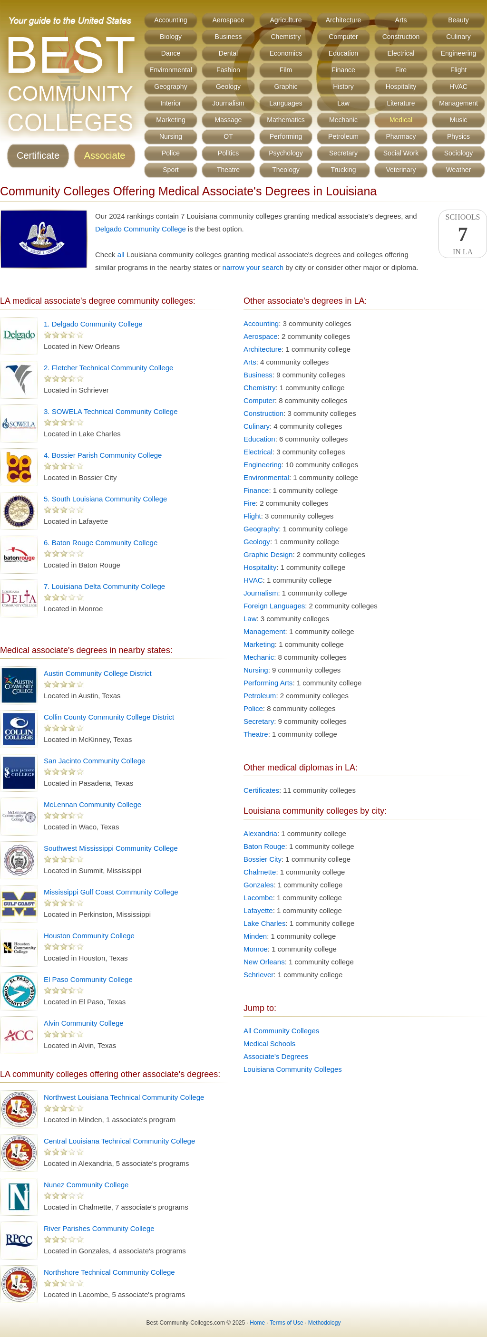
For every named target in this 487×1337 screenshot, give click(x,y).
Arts (401, 20)
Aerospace (228, 20)
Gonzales (258, 885)
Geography (170, 86)
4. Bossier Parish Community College (103, 455)
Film (286, 70)
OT (228, 136)
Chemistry (286, 36)
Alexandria (260, 833)
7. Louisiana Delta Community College (104, 586)
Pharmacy (401, 136)
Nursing (170, 136)
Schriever (258, 975)
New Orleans (264, 962)
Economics (286, 53)
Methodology (324, 1322)
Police (171, 153)
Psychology (286, 153)
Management (458, 103)
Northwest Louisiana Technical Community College (124, 1097)
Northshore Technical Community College (109, 1272)
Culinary (458, 36)
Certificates (261, 790)
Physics (458, 136)
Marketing (170, 120)
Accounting (170, 20)
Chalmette (260, 872)
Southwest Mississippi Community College (111, 848)
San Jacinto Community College (94, 761)
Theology (286, 169)
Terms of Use (286, 1322)
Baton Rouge (264, 846)
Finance (343, 70)
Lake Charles (264, 923)
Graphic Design (268, 554)
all (121, 254)
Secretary (343, 153)
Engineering (459, 53)
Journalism (228, 103)
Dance (170, 53)
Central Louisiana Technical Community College (119, 1141)
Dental (228, 53)
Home (257, 1322)
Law (343, 103)
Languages (285, 103)
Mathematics (285, 120)
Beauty (458, 20)
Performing (286, 136)
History (343, 86)
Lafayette (258, 910)
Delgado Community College (140, 229)
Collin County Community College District (109, 717)
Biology (171, 36)
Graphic (285, 86)
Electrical (401, 53)
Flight (458, 70)
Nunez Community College (86, 1185)
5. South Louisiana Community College (105, 499)
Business (228, 36)
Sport (170, 169)
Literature (401, 103)
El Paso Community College (88, 979)
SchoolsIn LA (463, 234)
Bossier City (263, 859)
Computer (343, 36)
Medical (401, 120)
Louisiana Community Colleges (293, 1069)
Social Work (401, 153)
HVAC (458, 86)
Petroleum (343, 136)
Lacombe (258, 898)
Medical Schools (269, 1043)
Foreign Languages (274, 606)
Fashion (228, 70)
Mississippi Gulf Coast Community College (111, 892)
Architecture (343, 20)
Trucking (343, 169)
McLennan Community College (92, 804)
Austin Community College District (98, 673)
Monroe (256, 949)
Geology (228, 86)
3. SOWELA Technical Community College (111, 411)
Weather (458, 169)
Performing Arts (268, 683)
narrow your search (253, 267)
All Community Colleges (281, 1031)
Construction (401, 36)
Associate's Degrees (276, 1056)
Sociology (458, 153)
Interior (170, 103)
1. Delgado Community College (93, 324)
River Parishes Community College (99, 1228)
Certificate (38, 155)
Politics (228, 153)
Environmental (170, 70)
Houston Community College (89, 936)
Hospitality (401, 86)
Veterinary (401, 169)
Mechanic (343, 120)
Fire (401, 70)
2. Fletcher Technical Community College (108, 368)
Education (343, 53)
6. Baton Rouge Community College (100, 543)
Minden (255, 936)
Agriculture (286, 20)
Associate (105, 155)
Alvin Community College (84, 1023)
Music (459, 120)
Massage (228, 120)
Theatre (228, 169)
